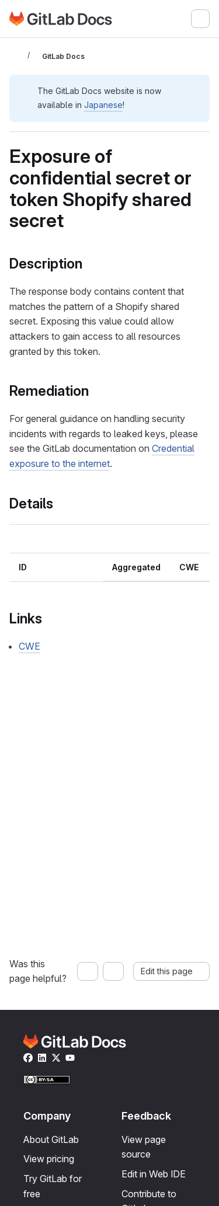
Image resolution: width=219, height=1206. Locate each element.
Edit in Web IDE (153, 1174)
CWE (29, 646)
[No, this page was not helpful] (113, 971)
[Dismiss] (196, 90)
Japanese (103, 105)
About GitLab (51, 1139)
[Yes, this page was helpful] (87, 971)
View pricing (48, 1159)
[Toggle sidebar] (16, 56)
